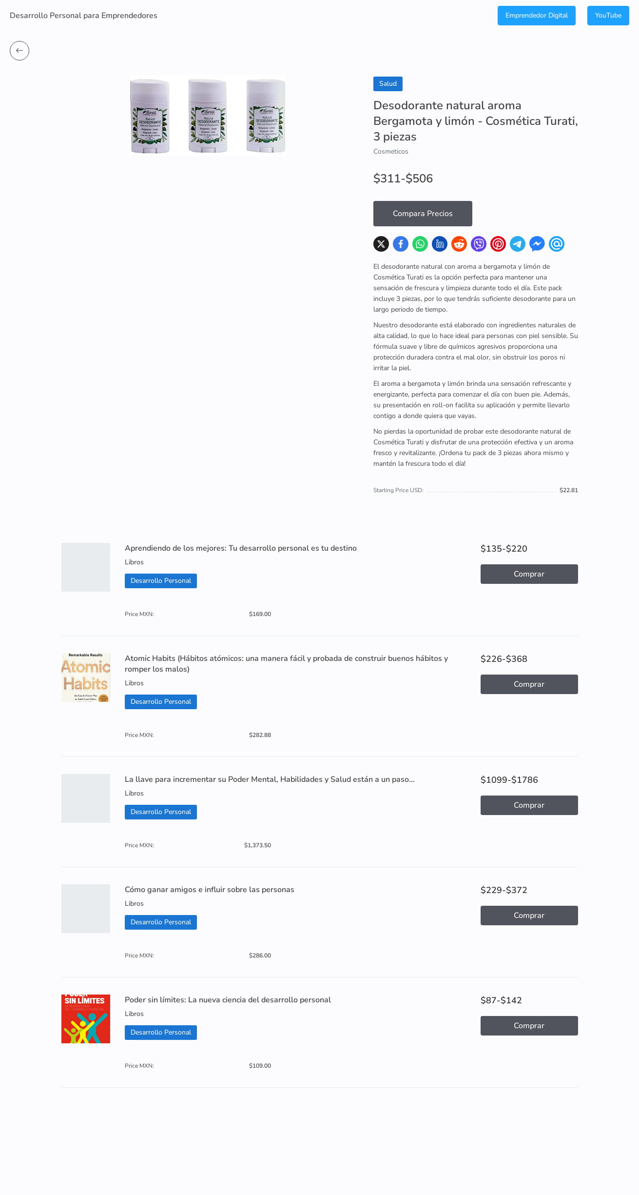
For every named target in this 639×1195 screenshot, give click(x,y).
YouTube (608, 15)
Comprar (529, 574)
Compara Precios (423, 213)
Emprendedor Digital (536, 15)
